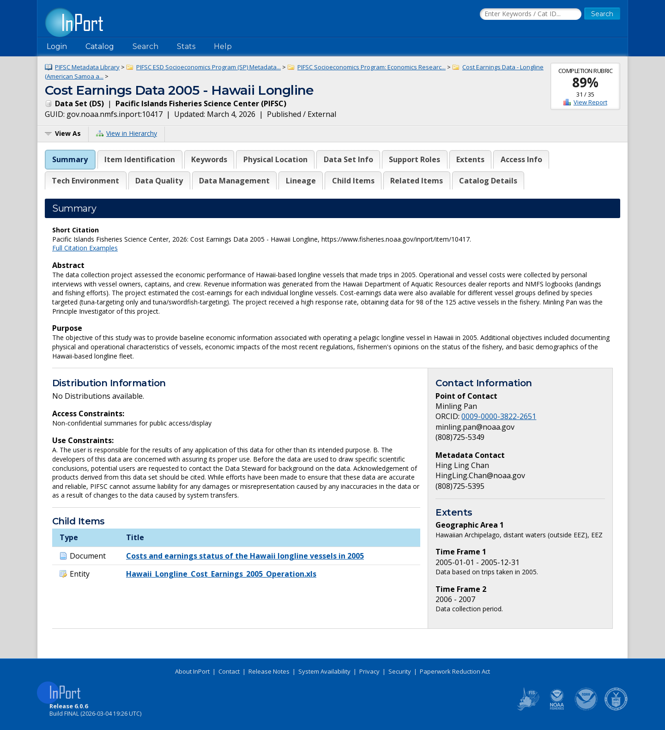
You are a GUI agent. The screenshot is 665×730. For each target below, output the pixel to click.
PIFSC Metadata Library (87, 67)
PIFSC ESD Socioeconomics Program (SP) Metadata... (208, 67)
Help (223, 46)
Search (145, 46)
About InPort (192, 671)
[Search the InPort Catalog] (530, 14)
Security (399, 671)
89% (585, 82)
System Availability (324, 671)
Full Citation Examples (85, 247)
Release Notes (269, 671)
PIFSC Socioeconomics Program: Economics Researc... (371, 67)
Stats (186, 46)
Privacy (369, 671)
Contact (229, 671)
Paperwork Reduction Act (455, 671)
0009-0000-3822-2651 (498, 416)
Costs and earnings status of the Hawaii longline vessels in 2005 (245, 556)
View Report (590, 102)
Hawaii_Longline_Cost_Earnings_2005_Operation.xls (221, 574)
